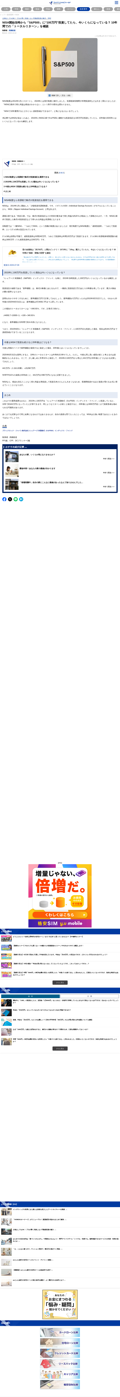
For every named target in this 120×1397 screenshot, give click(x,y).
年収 (16, 9)
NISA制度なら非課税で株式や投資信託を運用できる (26, 177)
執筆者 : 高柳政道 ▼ (18, 161)
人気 (6, 9)
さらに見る (60, 982)
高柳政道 (12, 30)
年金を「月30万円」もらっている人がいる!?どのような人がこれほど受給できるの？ (42, 1010)
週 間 (30, 996)
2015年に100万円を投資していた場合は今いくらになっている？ (31, 181)
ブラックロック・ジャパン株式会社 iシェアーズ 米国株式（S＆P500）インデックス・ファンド (37, 430)
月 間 (89, 996)
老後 (108, 9)
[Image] (60, 3)
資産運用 (83, 9)
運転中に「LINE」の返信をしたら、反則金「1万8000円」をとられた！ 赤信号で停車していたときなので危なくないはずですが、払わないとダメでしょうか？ (65, 1001)
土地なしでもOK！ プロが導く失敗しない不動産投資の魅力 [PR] (26, 18)
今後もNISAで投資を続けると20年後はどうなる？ (25, 186)
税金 (37, 9)
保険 (58, 9)
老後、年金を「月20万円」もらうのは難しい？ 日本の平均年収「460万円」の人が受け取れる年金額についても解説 (52, 1019)
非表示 (61, 172)
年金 (48, 9)
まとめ (7, 191)
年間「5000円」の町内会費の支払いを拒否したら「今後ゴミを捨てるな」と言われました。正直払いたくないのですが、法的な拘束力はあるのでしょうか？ (65, 1040)
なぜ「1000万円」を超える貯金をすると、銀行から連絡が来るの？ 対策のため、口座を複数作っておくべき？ (50, 1029)
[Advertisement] (60, 141)
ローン (70, 9)
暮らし (97, 9)
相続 (27, 9)
